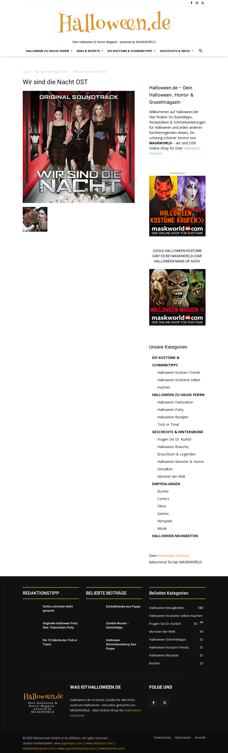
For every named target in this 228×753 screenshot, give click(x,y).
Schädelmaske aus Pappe (123, 606)
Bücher (163, 491)
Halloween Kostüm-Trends (178, 372)
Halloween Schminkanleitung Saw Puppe (121, 644)
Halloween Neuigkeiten (175, 535)
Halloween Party (170, 409)
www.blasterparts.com (38, 748)
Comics (163, 498)
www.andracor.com (99, 743)
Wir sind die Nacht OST (51, 71)
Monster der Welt (171, 476)
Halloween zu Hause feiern (178, 394)
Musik (162, 528)
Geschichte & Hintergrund (177, 431)
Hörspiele (164, 521)
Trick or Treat (168, 424)
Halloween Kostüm (173, 555)
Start (26, 71)
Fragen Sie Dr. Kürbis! (174, 439)
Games (163, 513)
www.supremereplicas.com (77, 748)
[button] (200, 51)
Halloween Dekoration (175, 402)
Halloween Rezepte (172, 417)
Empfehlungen (166, 483)
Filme (161, 506)
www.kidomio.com (112, 748)
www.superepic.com (68, 743)
